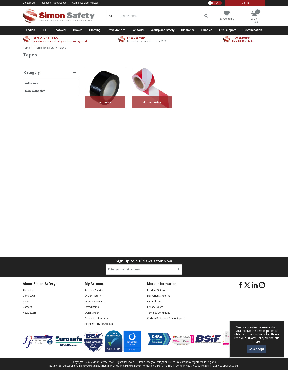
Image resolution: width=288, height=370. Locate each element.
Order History (93, 295)
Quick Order (92, 312)
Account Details (94, 290)
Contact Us (29, 2)
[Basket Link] (254, 17)
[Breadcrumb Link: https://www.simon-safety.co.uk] (26, 47)
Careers (27, 306)
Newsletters (29, 312)
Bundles (206, 30)
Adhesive (31, 83)
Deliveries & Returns (158, 295)
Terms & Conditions (158, 312)
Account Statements (96, 318)
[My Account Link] (245, 3)
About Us (28, 290)
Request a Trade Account (53, 2)
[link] (240, 285)
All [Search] (111, 16)
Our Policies (154, 301)
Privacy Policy (155, 306)
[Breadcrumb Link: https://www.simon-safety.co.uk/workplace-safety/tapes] (62, 47)
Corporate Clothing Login (85, 2)
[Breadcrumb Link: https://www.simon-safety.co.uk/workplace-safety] (44, 47)
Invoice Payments (95, 301)
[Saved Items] (227, 16)
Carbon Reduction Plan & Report (165, 318)
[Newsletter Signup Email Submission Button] (178, 269)
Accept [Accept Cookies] (256, 349)
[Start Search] (206, 16)
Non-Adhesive (35, 91)
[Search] (160, 16)
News (26, 301)
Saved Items (92, 306)
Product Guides (156, 290)
